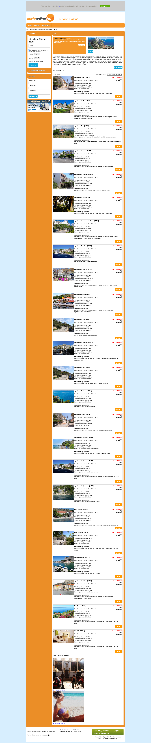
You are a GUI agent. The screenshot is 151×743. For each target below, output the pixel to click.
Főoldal (28, 29)
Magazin (36, 25)
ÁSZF (100, 738)
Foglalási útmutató (115, 737)
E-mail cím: (32, 91)
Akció (29, 25)
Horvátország (37, 29)
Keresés (33, 65)
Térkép (90, 51)
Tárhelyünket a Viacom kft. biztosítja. (38, 735)
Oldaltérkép (98, 737)
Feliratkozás (33, 96)
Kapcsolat (106, 737)
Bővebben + (81, 45)
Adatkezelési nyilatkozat (110, 738)
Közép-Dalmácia (47, 29)
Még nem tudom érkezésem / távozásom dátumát (38, 51)
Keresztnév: (32, 85)
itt (59, 6)
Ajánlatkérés (46, 25)
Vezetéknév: (32, 80)
